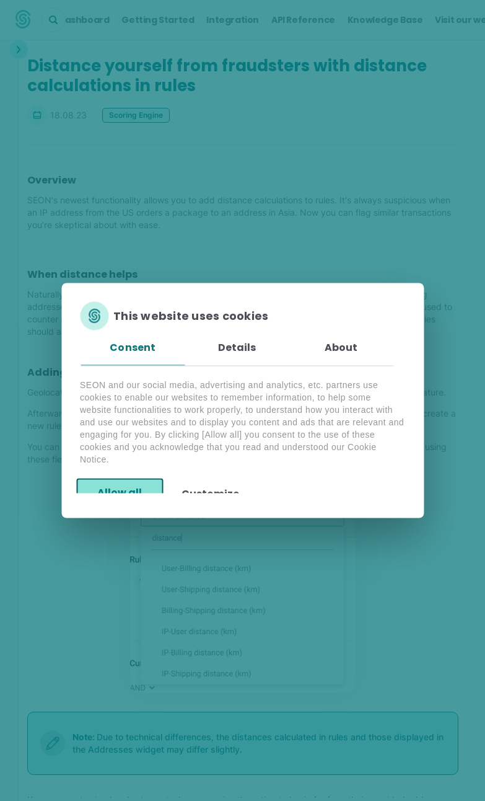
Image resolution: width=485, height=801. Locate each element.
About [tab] (341, 347)
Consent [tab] (132, 347)
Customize (210, 493)
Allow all (119, 492)
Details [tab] (237, 347)
